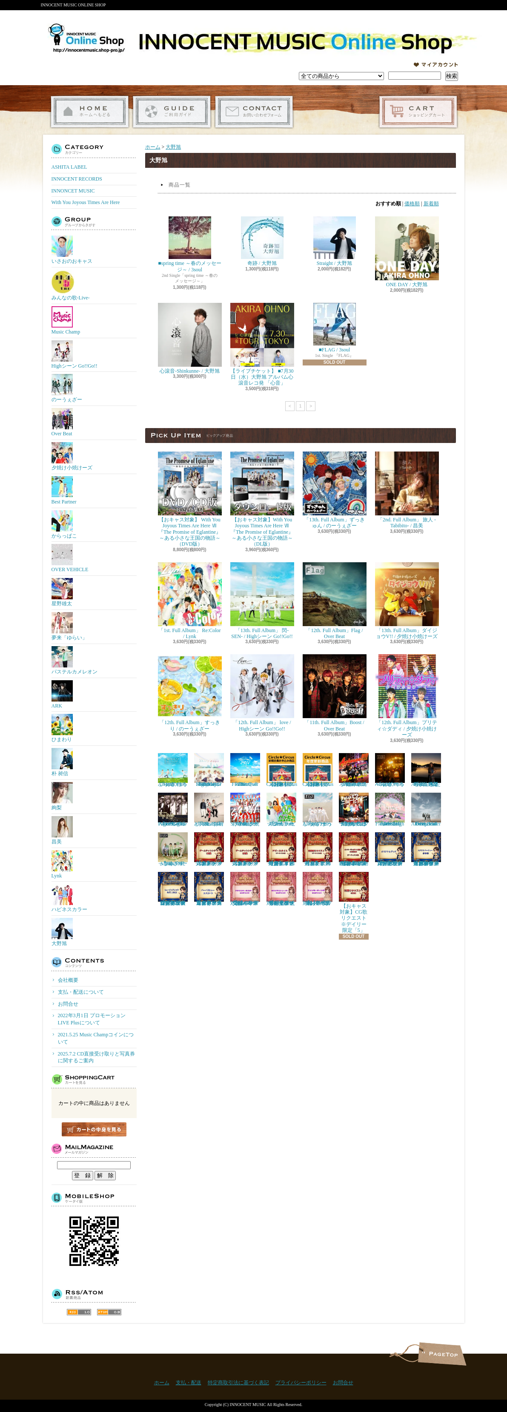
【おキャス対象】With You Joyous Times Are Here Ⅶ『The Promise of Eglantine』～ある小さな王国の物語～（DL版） (262, 499)
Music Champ (66, 320)
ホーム (90, 112)
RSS (79, 1312)
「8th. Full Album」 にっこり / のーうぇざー (173, 849)
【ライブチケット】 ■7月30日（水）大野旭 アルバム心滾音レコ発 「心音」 (262, 344)
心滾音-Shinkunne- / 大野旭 (190, 338)
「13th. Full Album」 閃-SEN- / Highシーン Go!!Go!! (262, 600)
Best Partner (64, 490)
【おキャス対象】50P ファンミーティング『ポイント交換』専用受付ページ (317, 889)
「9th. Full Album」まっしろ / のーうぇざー (317, 810)
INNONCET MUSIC (73, 191)
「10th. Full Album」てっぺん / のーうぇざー (390, 770)
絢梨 (62, 796)
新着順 (431, 204)
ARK (62, 694)
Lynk (62, 864)
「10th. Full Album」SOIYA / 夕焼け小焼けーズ (245, 810)
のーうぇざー (67, 388)
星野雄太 (62, 592)
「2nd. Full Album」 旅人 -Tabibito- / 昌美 (407, 490)
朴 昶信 (62, 762)
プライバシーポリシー (301, 1383)
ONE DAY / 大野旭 (407, 252)
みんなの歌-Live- (71, 285)
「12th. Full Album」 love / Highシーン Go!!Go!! (262, 692)
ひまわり (62, 728)
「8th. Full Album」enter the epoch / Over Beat (426, 810)
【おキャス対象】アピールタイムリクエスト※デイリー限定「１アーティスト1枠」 (281, 849)
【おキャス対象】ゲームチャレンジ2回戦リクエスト (245, 849)
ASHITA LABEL (69, 167)
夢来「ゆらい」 (69, 626)
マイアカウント (436, 64)
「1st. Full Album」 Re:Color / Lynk (190, 600)
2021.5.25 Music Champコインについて (96, 1038)
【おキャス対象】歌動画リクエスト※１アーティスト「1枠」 (317, 849)
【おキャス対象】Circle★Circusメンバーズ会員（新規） (282, 770)
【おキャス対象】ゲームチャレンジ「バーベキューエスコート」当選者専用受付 (209, 889)
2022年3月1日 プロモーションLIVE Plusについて (92, 1019)
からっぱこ (64, 524)
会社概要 (68, 980)
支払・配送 (188, 1383)
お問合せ (254, 112)
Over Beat (62, 422)
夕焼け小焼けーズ (72, 456)
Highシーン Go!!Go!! (74, 354)
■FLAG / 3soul (334, 328)
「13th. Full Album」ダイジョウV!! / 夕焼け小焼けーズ (407, 600)
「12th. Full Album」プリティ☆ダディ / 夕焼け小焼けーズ (407, 696)
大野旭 (62, 932)
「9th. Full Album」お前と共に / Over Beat (209, 810)
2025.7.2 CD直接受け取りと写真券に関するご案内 (96, 1057)
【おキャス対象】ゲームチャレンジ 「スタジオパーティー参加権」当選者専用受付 (426, 849)
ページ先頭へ (442, 1354)
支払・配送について (172, 112)
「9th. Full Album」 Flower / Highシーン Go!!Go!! (390, 810)
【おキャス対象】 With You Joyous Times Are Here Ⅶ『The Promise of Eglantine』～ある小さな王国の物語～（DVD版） (190, 499)
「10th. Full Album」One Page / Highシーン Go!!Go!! (173, 810)
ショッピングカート (418, 112)
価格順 (412, 204)
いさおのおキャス (72, 250)
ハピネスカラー (69, 898)
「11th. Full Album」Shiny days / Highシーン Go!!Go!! (209, 770)
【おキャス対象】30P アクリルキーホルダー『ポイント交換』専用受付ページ (245, 889)
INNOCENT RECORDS (77, 179)
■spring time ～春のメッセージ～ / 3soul (189, 244)
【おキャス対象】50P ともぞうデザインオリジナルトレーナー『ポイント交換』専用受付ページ (281, 889)
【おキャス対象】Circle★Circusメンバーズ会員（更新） (318, 770)
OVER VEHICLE (70, 558)
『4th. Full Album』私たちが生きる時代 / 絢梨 (426, 770)
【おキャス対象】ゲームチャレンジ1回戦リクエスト (209, 849)
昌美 (62, 830)
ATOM (109, 1312)
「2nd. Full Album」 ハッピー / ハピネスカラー (281, 810)
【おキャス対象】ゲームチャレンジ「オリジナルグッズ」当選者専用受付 (390, 849)
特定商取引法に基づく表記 (238, 1383)
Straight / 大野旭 (334, 241)
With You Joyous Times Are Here (86, 202)
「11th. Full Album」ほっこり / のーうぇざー (173, 770)
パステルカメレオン (74, 660)
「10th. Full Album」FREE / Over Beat (245, 770)
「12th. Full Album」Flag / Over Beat (335, 600)
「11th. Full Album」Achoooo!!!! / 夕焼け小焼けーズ (354, 770)
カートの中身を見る (94, 1129)
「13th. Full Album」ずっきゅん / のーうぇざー (335, 490)
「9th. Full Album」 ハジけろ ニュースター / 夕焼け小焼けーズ (354, 810)
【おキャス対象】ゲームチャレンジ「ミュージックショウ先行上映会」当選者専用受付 (173, 889)
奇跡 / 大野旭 (262, 241)
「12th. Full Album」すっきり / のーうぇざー (190, 692)
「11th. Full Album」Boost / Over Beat (335, 692)
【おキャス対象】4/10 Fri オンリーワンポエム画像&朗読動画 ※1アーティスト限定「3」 (354, 849)
